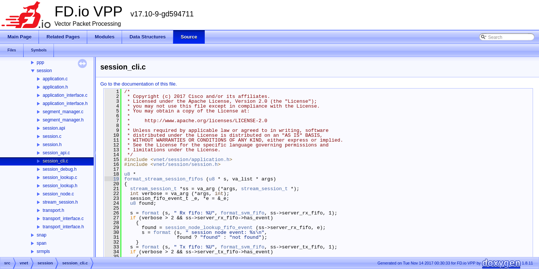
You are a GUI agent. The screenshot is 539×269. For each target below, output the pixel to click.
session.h (52, 144)
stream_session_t (153, 188)
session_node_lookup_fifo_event (209, 227)
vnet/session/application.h (191, 159)
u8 (127, 174)
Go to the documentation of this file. (138, 84)
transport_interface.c (63, 218)
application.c (55, 78)
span (41, 243)
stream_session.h (60, 202)
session (44, 70)
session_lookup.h (60, 185)
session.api (54, 128)
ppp (40, 62)
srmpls (43, 251)
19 (111, 179)
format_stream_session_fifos (163, 179)
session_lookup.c (60, 177)
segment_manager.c (63, 111)
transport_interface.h (63, 226)
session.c (52, 136)
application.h (55, 87)
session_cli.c (55, 161)
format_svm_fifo (242, 213)
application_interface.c (65, 95)
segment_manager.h (63, 120)
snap (41, 235)
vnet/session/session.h (185, 164)
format (150, 213)
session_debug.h (60, 169)
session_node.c (58, 194)
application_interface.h (65, 103)
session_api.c (56, 152)
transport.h (53, 210)
